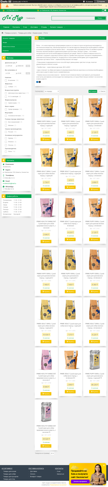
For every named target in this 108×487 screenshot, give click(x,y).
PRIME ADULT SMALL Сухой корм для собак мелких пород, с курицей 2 (46, 326)
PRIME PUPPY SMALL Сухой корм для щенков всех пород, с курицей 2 (70, 276)
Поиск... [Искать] (100, 18)
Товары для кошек (9, 471)
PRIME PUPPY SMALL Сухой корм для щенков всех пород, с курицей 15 (94, 376)
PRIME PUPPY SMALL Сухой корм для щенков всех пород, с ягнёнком (94, 123)
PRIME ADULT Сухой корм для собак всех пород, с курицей (70, 172)
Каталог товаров (56, 27)
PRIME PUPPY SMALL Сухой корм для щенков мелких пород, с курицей (46, 123)
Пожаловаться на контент (58, 485)
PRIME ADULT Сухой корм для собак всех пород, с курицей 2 (70, 326)
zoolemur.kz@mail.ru (9, 183)
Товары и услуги (11, 33)
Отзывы (44, 27)
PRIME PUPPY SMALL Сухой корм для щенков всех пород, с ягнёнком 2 (94, 276)
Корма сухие (37, 33)
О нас (25, 27)
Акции (5, 42)
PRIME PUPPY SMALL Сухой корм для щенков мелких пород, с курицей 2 (46, 276)
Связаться (60, 474)
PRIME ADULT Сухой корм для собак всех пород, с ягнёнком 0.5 (70, 376)
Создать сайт (16, 1)
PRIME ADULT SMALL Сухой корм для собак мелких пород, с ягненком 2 (94, 326)
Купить (47, 139)
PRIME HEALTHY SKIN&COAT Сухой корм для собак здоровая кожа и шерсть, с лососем (46, 224)
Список (103, 91)
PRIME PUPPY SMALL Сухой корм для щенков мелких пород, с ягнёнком (94, 223)
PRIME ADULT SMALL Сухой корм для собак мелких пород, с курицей (46, 173)
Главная (6, 27)
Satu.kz (63, 483)
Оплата (32, 474)
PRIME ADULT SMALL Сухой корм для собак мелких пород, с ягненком (94, 173)
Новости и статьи (9, 46)
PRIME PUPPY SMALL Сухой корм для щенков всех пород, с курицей (70, 123)
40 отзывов (89, 1)
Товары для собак (24, 33)
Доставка (34, 27)
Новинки (6, 50)
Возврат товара (35, 476)
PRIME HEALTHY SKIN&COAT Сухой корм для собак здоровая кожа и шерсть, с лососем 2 (46, 377)
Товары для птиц (9, 479)
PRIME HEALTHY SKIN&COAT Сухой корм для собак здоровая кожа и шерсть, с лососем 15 (46, 429)
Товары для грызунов (10, 476)
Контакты (16, 27)
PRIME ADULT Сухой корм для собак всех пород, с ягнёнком (70, 223)
